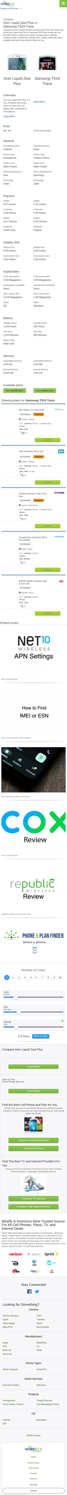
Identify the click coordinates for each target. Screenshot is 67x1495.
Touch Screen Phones (13, 1404)
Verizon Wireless (11, 1316)
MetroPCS (8, 1327)
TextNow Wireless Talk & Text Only (33, 495)
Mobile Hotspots (10, 1369)
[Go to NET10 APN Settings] (33, 652)
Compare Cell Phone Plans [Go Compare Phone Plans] (33, 1140)
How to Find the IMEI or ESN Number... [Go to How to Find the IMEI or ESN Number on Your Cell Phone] (16, 738)
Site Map (33, 1485)
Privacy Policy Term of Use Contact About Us (33, 1471)
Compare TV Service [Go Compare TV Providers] (33, 1198)
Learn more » (9, 116)
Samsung (7, 1354)
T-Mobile (41, 1319)
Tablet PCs (42, 1369)
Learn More (33, 1066)
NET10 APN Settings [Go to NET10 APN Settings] (9, 679)
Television (41, 1385)
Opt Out (34, 1491)
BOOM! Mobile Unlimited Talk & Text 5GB (33, 582)
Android (6, 1420)
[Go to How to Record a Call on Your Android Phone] (33, 769)
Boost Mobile (43, 1327)
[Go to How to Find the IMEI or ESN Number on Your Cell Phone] (33, 711)
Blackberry (42, 1420)
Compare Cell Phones (9, 8)
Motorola (7, 1350)
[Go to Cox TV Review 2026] (33, 828)
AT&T (39, 1316)
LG (38, 1346)
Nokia (39, 1350)
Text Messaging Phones (48, 1404)
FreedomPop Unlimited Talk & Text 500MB (33, 538)
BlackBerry (42, 1343)
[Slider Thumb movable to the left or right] (15, 998)
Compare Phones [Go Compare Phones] (33, 1148)
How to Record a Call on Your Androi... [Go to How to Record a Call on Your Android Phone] (16, 797)
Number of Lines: (33, 970)
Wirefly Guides (33, 1435)
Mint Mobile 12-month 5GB (31, 410)
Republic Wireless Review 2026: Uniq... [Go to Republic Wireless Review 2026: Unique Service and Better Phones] (16, 914)
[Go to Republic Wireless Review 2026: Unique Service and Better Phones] (33, 887)
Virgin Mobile (9, 1323)
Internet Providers (11, 1385)
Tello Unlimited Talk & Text (31, 451)
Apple (5, 1343)
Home (33, 1457)
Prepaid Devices (44, 1400)
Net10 (39, 1323)
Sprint (5, 1319)
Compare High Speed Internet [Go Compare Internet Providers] (34, 1206)
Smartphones (9, 1400)
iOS (4, 1423)
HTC (5, 1346)
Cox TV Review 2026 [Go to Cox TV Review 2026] (9, 855)
